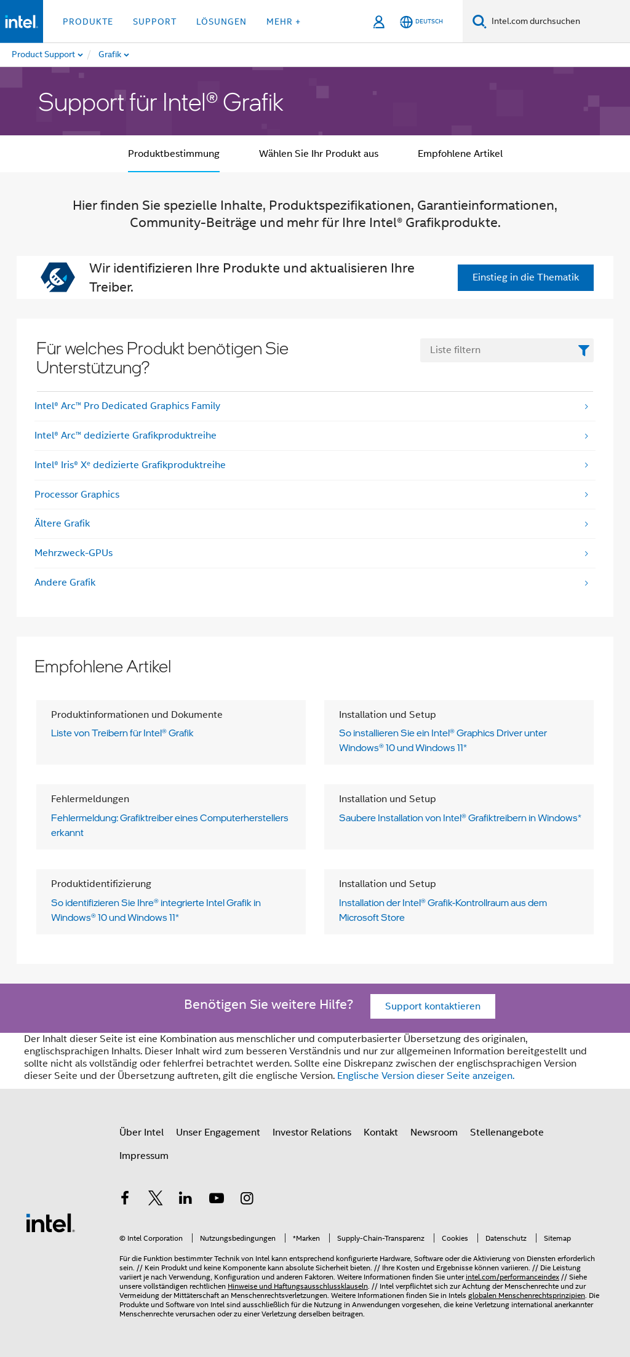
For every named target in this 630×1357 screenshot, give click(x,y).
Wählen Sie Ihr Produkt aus (318, 154)
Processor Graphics (76, 494)
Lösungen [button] (221, 21)
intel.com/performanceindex (512, 1276)
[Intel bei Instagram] (246, 1200)
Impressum (144, 1156)
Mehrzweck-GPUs (73, 553)
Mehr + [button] (283, 21)
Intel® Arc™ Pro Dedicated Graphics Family (127, 406)
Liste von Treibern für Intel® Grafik (122, 732)
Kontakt (381, 1132)
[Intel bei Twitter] (155, 1200)
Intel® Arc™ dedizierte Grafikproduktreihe (125, 435)
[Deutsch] (421, 22)
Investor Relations (312, 1132)
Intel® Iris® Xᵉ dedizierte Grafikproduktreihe (130, 465)
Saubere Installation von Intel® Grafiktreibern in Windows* (460, 817)
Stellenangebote (507, 1132)
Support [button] (155, 21)
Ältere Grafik (62, 523)
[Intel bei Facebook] (124, 1200)
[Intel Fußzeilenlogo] (50, 1222)
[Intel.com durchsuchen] (558, 21)
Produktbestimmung (174, 154)
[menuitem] (158, 55)
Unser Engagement (218, 1132)
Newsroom (434, 1132)
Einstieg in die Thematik (525, 277)
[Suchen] (479, 21)
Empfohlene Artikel (460, 154)
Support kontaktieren (432, 1006)
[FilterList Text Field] (507, 350)
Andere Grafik (64, 582)
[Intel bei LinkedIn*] (185, 1200)
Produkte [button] (88, 21)
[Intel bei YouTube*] (216, 1200)
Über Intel (141, 1132)
